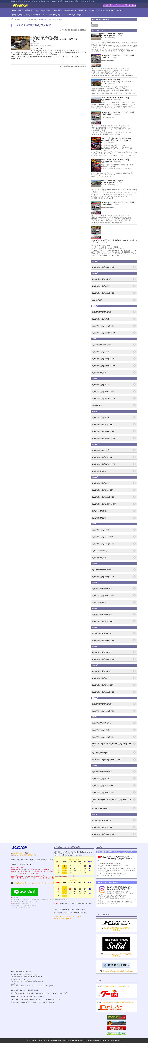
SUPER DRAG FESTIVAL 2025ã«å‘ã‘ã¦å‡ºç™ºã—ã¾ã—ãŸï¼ (117, 82)
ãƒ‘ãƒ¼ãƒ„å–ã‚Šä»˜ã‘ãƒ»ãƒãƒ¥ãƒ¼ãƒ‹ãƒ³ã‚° (33, 10)
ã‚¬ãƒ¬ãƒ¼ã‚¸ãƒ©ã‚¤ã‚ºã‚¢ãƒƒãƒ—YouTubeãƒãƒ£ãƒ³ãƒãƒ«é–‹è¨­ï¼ (115, 858)
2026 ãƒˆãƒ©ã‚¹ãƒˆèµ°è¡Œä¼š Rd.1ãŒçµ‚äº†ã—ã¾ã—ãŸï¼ (113, 36)
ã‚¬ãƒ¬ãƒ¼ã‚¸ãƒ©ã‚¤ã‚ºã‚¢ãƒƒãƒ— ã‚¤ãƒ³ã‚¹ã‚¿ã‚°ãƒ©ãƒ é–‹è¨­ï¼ (120, 888)
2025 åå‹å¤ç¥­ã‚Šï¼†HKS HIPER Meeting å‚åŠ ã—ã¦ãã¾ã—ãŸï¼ (116, 140)
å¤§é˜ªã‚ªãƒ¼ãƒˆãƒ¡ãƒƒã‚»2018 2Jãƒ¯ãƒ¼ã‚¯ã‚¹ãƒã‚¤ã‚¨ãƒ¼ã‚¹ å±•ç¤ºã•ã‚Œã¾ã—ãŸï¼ (55, 39)
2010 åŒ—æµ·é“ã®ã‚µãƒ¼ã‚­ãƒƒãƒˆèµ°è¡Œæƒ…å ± (112, 745)
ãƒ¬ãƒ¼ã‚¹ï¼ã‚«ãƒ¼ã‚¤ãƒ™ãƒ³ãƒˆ (69, 15)
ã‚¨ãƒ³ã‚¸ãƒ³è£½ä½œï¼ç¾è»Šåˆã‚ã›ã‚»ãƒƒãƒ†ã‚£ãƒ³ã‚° (80, 10)
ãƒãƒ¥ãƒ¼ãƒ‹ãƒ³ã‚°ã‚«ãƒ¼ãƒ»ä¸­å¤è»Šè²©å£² (33, 15)
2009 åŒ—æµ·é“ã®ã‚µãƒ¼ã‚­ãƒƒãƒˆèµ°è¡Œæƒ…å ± (112, 800)
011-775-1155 (23, 864)
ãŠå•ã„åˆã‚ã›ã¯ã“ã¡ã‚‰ (120, 5)
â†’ (116, 927)
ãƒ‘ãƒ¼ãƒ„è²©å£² (115, 10)
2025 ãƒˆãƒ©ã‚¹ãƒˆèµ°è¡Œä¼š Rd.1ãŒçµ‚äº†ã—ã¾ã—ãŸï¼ (113, 183)
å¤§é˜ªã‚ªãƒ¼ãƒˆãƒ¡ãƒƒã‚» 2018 (51, 19)
